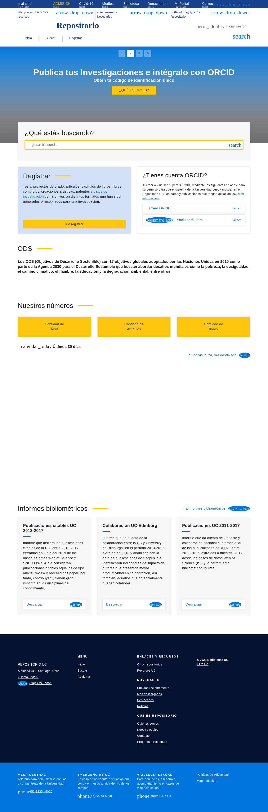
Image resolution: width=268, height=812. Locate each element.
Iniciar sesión (221, 26)
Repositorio (78, 25)
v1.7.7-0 (202, 664)
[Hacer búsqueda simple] (235, 145)
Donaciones (157, 3)
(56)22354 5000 (101, 795)
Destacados (145, 700)
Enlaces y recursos (33, 14)
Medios (108, 3)
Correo (207, 3)
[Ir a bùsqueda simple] (241, 36)
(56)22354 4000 (40, 683)
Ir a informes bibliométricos (216, 508)
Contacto (143, 735)
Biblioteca (131, 3)
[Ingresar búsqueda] (134, 145)
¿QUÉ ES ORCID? (134, 90)
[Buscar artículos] (134, 326)
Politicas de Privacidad (213, 774)
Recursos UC (146, 670)
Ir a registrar (74, 224)
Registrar (75, 38)
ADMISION (62, 3)
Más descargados (149, 694)
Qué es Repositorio (185, 14)
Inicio (28, 38)
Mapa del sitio (206, 780)
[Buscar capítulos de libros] (213, 326)
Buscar (50, 38)
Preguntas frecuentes (152, 741)
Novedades (107, 14)
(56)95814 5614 (160, 795)
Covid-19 (86, 3)
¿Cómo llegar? (28, 677)
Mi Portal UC (182, 5)
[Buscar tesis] (54, 326)
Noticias (142, 706)
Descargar (54, 604)
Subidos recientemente (153, 688)
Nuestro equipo (147, 729)
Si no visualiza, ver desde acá (219, 355)
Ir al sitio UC (24, 5)
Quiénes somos (148, 723)
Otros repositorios (149, 664)
